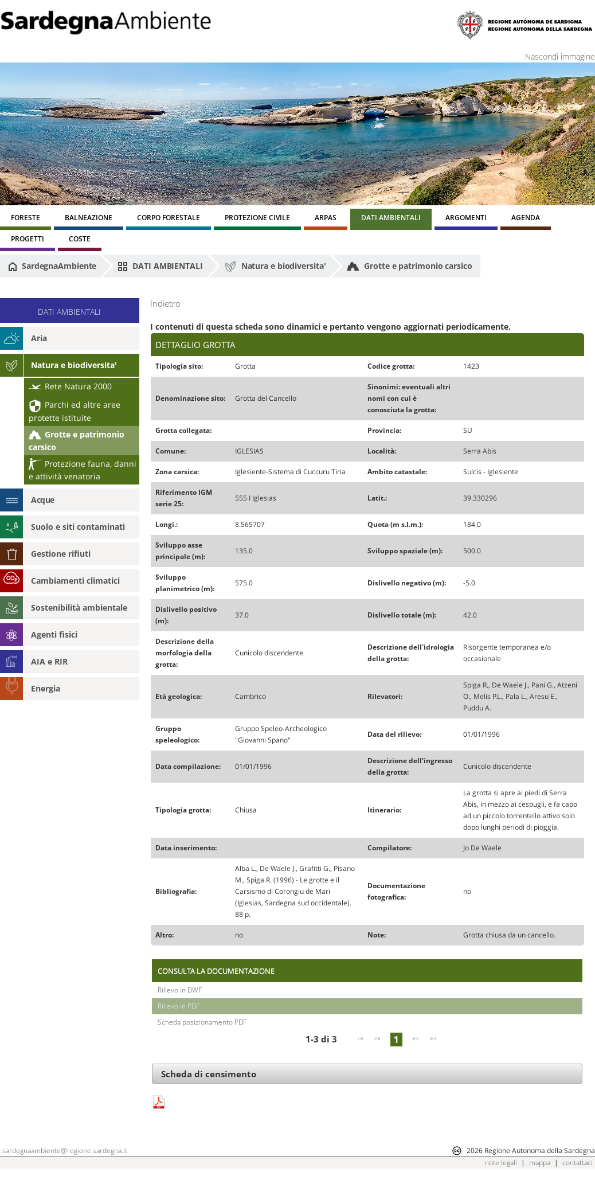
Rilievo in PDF (178, 1006)
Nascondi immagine (560, 56)
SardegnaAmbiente (52, 266)
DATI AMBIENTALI (160, 266)
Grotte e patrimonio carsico (409, 266)
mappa (539, 1162)
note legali (501, 1162)
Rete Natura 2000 (70, 386)
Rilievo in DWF (180, 990)
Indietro (165, 304)
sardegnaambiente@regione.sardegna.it (64, 1150)
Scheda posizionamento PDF (202, 1022)
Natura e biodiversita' (275, 266)
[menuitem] (25, 219)
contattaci (577, 1162)
